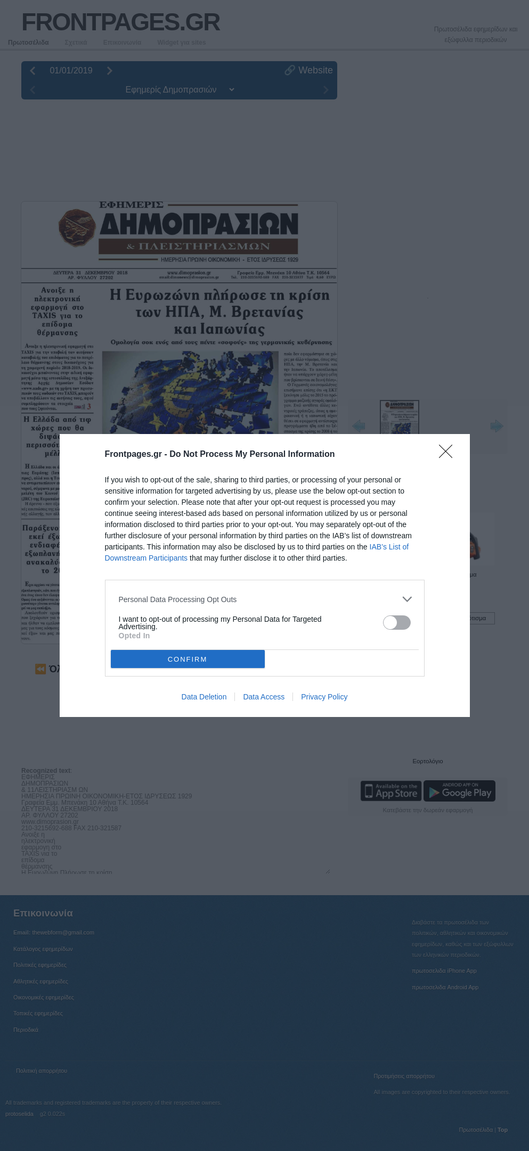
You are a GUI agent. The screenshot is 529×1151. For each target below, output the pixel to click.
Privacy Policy (324, 697)
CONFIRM (188, 659)
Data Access (263, 697)
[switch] (397, 622)
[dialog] (265, 575)
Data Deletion (204, 697)
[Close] (449, 455)
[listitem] (265, 599)
